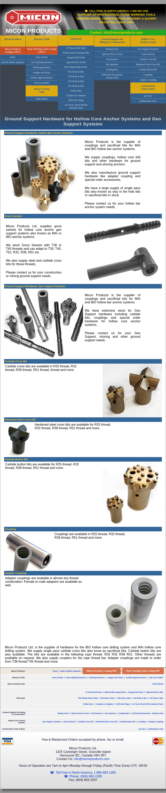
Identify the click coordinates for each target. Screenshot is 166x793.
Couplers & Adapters (76, 95)
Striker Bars (76, 90)
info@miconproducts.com (92, 759)
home (13, 57)
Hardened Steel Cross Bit (148, 64)
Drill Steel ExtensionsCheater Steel (112, 76)
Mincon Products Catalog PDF (102, 671)
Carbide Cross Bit (148, 59)
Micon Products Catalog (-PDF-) (13, 50)
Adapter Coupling (147, 79)
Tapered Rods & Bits (76, 62)
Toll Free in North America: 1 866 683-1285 (118, 10)
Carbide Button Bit (148, 69)
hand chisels (42, 98)
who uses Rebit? (41, 82)
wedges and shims (41, 72)
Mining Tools (112, 49)
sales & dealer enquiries (13, 62)
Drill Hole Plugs (76, 100)
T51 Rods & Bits (76, 86)
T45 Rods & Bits (76, 81)
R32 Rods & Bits (76, 71)
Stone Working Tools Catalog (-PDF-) (41, 50)
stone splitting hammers (76, 678)
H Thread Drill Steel (76, 48)
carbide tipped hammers (41, 77)
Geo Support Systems (148, 49)
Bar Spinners (112, 64)
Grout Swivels (148, 54)
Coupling (148, 74)
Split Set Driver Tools (112, 54)
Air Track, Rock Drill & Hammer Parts (76, 106)
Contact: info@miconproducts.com (116, 32)
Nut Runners (112, 59)
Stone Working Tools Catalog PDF (143, 671)
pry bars (148, 95)
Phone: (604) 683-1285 (86, 776)
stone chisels (42, 57)
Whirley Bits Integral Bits (115, 692)
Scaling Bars (112, 69)
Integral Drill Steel (76, 57)
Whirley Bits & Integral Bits (76, 52)
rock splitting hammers (42, 62)
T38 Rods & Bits (76, 76)
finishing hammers (42, 67)
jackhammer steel (148, 101)
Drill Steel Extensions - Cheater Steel (147, 713)
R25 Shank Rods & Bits (76, 67)
